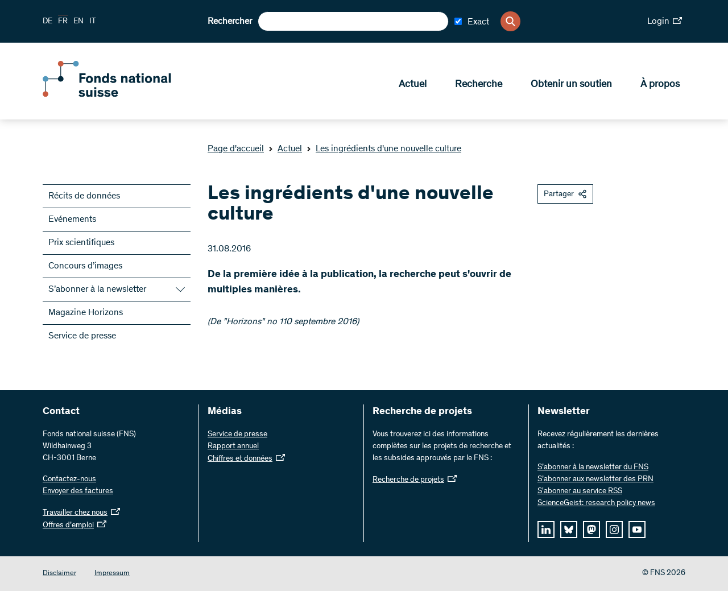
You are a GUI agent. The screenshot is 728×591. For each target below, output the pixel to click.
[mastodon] (591, 529)
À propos (660, 86)
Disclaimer (59, 573)
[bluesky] (568, 529)
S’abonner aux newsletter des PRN (595, 479)
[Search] (510, 21)
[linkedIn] (546, 529)
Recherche (478, 86)
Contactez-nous (69, 479)
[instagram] (614, 529)
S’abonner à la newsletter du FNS (592, 468)
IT (92, 22)
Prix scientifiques (81, 242)
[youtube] (637, 529)
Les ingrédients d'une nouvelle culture (384, 149)
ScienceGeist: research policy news (596, 503)
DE (47, 22)
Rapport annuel (233, 447)
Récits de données (84, 196)
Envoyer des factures (78, 491)
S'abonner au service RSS (579, 491)
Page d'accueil (236, 149)
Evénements (72, 219)
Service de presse (82, 336)
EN (78, 22)
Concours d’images (85, 266)
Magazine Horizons (85, 312)
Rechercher (230, 21)
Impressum (112, 573)
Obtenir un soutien (571, 86)
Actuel (413, 86)
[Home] (125, 95)
